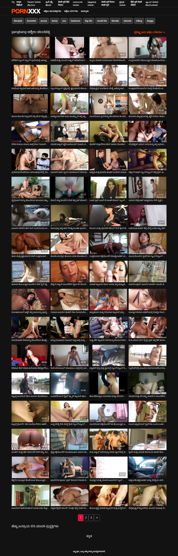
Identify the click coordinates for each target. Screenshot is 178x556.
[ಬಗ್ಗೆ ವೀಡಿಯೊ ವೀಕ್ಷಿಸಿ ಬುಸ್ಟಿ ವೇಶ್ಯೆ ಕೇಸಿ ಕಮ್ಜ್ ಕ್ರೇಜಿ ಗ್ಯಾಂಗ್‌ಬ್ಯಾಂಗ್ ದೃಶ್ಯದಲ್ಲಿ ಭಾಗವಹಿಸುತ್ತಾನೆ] (70, 411)
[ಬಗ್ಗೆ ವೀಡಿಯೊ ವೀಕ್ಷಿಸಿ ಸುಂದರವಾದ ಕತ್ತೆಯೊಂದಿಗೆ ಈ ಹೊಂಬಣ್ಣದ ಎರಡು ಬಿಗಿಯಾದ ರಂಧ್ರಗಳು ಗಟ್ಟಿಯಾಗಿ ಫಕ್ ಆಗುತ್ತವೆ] (109, 411)
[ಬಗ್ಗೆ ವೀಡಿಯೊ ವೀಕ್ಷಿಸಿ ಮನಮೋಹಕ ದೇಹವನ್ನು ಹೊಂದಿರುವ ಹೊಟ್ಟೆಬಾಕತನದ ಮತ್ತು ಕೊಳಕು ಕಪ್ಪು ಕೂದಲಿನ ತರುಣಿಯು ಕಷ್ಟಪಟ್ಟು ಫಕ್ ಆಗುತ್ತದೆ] (31, 327)
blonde (115, 20)
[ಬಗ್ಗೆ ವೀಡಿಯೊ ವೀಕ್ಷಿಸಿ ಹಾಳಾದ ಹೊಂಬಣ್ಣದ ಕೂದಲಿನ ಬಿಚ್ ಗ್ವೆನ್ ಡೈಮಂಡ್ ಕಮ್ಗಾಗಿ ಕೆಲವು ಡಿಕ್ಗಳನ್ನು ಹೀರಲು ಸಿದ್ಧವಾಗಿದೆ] (31, 271)
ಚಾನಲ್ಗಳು (85, 11)
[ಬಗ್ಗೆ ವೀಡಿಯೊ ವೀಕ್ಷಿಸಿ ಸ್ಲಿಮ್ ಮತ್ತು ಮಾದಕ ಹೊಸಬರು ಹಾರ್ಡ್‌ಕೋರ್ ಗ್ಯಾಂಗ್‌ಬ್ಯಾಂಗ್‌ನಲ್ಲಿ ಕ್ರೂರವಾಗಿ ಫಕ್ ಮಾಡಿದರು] (148, 439)
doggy (150, 20)
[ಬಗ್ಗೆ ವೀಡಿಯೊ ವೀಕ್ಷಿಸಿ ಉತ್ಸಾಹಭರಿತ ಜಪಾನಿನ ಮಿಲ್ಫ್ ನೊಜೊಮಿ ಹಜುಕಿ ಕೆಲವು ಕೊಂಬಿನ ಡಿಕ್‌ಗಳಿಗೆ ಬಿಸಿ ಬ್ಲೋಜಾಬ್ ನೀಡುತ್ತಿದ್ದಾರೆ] (148, 75)
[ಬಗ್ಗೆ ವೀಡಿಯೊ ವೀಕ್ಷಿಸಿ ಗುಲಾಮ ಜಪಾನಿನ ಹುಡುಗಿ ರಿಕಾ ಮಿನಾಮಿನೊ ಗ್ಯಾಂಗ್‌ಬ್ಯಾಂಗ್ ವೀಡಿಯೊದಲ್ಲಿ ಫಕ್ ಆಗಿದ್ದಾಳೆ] (70, 299)
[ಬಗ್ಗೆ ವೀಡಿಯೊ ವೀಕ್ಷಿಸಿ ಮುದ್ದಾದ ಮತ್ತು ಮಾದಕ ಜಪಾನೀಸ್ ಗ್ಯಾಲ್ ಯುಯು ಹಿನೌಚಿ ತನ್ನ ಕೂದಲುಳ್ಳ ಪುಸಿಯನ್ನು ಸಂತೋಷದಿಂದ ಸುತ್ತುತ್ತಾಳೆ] (109, 467)
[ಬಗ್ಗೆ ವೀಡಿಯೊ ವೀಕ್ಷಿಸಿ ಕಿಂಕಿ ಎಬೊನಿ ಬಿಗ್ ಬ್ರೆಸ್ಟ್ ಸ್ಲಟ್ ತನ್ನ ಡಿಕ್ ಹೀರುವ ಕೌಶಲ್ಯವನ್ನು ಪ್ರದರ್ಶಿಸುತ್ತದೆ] (148, 327)
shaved (127, 20)
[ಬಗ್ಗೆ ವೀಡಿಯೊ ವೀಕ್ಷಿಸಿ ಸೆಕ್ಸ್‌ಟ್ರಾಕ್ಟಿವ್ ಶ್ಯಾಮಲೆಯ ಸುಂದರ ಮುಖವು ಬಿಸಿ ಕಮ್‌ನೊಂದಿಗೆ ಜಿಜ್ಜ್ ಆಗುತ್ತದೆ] (148, 495)
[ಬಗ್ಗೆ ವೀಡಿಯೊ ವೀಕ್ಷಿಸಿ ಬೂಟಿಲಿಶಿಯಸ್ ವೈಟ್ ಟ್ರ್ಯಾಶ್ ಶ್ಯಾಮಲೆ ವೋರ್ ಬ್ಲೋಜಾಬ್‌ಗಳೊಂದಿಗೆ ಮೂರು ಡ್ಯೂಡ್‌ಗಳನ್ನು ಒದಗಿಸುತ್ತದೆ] (70, 383)
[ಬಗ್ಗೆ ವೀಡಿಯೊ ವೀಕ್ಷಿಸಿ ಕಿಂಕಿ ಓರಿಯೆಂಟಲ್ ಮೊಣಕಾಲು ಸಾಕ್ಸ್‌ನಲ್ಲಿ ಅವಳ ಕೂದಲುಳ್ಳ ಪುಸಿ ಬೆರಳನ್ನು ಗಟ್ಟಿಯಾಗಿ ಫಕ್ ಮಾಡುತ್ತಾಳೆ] (70, 355)
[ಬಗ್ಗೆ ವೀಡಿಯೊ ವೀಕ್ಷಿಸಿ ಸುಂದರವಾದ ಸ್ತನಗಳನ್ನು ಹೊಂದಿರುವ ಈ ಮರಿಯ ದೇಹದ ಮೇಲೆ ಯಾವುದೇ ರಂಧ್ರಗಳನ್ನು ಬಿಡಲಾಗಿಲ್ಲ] (109, 103)
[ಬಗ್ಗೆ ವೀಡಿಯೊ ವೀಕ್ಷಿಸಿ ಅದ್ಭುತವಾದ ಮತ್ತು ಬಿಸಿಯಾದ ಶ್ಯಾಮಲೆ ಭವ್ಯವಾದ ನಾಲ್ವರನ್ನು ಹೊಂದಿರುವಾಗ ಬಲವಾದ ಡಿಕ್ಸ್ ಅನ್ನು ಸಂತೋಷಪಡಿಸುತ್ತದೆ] (109, 299)
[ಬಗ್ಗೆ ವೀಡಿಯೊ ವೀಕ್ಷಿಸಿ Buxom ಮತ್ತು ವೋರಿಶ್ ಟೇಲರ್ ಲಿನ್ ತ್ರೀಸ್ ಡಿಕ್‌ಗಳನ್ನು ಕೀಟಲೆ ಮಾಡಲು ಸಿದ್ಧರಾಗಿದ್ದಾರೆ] (109, 215)
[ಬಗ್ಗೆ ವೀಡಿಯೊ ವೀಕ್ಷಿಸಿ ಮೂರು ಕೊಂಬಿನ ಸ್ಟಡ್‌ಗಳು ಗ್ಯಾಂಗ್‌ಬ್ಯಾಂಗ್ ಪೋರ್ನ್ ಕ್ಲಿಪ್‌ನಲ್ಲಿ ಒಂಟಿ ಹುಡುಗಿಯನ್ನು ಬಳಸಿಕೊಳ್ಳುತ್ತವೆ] (148, 243)
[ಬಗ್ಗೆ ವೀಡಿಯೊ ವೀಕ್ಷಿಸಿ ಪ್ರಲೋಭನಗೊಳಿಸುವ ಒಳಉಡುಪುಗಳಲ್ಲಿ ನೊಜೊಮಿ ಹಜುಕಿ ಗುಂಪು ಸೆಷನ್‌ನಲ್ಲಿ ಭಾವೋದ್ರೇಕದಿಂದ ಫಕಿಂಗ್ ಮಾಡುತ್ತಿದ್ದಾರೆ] (31, 159)
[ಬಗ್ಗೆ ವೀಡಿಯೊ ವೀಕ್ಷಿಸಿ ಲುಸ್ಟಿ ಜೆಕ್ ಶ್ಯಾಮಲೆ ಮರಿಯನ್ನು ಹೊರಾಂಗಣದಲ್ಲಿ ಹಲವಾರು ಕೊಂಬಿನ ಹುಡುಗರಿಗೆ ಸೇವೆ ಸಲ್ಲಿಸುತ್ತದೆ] (109, 327)
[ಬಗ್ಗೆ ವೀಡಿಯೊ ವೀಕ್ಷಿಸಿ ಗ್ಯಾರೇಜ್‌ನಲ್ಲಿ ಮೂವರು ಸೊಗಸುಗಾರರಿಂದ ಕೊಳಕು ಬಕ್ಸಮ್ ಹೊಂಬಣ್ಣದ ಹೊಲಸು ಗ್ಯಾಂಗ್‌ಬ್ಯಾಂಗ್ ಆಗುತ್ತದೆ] (148, 355)
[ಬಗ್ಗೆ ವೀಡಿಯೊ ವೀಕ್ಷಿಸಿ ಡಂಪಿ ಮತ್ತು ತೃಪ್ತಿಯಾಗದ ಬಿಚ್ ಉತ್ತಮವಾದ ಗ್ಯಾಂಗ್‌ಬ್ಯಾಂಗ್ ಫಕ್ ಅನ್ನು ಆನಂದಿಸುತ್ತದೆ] (31, 243)
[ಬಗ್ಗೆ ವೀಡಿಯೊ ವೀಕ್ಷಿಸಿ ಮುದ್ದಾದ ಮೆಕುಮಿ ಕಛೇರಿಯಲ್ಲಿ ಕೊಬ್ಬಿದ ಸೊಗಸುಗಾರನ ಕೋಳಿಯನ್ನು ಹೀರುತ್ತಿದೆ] (148, 299)
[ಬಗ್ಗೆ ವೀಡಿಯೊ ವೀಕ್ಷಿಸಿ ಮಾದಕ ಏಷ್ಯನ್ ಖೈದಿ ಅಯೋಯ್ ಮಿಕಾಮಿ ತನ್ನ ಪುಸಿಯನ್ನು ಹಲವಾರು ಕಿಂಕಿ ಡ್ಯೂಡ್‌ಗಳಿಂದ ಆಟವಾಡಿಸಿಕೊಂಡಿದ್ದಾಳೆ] (70, 131)
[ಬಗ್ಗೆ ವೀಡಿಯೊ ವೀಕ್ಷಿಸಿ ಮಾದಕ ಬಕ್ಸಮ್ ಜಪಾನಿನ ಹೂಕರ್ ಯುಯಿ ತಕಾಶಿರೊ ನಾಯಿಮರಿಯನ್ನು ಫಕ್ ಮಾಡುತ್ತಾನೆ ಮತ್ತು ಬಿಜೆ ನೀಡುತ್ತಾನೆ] (148, 271)
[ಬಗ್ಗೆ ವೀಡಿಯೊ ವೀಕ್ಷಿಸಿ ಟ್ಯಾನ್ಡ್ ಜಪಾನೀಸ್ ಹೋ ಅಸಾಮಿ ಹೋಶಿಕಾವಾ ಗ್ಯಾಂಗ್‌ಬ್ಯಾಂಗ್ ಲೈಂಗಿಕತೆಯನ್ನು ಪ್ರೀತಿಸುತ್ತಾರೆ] (31, 383)
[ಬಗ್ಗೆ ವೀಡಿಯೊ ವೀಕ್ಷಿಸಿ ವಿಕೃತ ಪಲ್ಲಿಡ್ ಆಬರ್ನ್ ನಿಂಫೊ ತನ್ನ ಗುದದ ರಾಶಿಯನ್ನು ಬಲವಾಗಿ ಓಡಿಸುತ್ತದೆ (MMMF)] (70, 495)
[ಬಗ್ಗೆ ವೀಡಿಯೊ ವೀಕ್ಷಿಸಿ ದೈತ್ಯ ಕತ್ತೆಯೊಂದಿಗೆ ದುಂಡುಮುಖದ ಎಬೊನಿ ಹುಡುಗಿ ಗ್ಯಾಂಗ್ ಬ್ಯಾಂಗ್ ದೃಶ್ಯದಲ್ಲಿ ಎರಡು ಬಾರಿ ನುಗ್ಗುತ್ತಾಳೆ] (70, 439)
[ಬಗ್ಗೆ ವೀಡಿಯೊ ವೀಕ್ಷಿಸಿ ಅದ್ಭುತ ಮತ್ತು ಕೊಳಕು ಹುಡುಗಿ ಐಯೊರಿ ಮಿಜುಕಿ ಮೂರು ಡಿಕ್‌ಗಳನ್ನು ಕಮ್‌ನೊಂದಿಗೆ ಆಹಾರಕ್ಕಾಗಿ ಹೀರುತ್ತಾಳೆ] (109, 159)
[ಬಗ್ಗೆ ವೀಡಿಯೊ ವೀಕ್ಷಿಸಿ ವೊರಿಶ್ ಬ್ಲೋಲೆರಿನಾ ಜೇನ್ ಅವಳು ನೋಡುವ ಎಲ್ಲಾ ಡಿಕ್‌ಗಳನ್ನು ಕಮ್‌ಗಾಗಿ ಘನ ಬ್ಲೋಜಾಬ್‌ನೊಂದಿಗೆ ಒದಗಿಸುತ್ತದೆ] (109, 131)
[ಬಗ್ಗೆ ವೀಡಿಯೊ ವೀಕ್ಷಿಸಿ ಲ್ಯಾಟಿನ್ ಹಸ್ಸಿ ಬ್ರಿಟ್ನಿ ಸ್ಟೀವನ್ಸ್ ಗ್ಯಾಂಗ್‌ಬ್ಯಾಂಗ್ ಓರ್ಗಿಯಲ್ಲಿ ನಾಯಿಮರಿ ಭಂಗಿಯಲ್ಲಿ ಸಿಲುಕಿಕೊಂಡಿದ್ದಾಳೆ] (109, 355)
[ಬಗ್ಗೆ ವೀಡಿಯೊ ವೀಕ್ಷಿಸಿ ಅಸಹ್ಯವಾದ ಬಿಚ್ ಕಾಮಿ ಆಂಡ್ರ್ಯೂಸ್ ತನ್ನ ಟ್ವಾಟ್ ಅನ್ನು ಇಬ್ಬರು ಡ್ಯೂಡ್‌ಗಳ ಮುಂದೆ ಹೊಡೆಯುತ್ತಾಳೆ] (70, 103)
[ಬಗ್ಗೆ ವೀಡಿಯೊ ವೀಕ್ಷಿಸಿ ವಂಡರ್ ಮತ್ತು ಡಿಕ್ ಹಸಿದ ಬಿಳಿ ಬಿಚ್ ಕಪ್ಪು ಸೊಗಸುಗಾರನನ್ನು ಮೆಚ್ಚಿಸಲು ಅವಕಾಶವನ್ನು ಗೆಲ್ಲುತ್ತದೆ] (31, 439)
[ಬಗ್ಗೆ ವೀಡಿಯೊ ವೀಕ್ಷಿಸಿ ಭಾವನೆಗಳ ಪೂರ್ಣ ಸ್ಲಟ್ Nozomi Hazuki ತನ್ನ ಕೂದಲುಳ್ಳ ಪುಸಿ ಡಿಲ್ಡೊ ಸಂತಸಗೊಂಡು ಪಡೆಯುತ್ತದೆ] (70, 467)
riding (139, 20)
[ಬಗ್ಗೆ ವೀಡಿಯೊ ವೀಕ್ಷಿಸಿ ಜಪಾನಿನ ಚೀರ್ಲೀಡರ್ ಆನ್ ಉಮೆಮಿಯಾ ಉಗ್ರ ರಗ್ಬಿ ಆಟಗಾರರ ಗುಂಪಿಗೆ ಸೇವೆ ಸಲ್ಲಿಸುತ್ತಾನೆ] (31, 215)
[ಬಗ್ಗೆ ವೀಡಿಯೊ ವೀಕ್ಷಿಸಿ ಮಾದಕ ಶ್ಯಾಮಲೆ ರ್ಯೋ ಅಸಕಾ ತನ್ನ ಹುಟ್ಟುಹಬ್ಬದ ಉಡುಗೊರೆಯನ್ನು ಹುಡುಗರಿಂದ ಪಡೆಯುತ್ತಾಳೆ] (109, 271)
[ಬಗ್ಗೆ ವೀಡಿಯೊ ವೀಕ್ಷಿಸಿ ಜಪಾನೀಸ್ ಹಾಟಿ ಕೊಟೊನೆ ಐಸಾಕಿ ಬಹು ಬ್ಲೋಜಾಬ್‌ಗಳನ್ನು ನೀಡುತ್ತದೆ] (31, 495)
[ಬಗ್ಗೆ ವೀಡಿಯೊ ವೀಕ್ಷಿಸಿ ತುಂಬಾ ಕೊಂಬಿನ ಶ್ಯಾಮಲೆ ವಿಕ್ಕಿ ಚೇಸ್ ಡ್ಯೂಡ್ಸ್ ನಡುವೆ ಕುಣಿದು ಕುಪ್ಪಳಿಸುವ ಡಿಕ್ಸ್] (31, 103)
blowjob (18, 20)
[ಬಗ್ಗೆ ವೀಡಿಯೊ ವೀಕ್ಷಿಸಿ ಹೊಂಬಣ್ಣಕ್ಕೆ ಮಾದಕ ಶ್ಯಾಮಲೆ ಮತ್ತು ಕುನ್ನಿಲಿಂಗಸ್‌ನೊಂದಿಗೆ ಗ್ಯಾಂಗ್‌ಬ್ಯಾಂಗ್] (109, 495)
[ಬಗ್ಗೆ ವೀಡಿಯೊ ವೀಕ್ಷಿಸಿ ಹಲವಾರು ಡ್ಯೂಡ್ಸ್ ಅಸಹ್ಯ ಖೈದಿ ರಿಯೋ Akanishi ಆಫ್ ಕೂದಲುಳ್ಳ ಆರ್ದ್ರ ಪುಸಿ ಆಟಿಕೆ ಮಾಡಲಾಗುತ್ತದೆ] (148, 103)
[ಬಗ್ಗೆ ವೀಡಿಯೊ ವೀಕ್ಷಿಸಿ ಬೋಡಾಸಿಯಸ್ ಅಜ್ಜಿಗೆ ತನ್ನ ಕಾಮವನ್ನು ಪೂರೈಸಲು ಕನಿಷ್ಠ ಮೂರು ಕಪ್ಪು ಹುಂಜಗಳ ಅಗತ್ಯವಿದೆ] (31, 299)
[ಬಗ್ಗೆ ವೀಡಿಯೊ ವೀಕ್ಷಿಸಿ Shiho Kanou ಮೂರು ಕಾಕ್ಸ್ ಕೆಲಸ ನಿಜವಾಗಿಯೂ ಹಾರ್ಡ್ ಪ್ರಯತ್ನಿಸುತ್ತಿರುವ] (31, 131)
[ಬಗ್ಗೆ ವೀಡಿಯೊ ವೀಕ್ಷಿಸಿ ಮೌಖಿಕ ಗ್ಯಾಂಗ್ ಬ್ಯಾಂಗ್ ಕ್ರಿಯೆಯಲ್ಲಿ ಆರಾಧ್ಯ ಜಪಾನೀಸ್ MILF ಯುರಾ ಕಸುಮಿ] (31, 47)
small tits (102, 20)
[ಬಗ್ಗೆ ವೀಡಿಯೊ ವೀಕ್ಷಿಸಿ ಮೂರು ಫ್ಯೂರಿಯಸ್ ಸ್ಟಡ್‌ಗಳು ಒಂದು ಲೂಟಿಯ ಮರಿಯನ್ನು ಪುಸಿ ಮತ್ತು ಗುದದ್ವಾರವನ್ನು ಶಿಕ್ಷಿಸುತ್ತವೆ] (148, 411)
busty (55, 20)
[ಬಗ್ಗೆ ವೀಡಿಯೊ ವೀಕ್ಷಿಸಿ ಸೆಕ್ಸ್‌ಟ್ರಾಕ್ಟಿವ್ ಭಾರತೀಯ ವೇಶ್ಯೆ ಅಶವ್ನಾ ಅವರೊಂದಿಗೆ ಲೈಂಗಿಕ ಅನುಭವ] (109, 75)
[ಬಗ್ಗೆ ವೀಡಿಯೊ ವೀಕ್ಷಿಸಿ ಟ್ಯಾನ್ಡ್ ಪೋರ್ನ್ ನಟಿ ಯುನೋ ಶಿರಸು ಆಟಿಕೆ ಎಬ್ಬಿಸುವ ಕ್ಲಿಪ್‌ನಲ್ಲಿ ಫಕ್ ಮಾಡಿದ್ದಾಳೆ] (31, 411)
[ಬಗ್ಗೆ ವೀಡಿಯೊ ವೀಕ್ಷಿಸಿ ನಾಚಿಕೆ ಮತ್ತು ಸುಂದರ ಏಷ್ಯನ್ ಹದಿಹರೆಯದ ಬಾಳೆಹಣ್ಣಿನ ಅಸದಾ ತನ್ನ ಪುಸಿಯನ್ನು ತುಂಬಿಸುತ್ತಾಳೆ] (70, 47)
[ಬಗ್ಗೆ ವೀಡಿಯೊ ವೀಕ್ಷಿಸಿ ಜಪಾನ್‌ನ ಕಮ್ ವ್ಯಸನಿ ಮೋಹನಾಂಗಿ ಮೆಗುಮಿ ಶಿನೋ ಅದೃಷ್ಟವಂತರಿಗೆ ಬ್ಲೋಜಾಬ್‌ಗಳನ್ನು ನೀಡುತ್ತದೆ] (70, 159)
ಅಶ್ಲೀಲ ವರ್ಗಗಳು (71, 11)
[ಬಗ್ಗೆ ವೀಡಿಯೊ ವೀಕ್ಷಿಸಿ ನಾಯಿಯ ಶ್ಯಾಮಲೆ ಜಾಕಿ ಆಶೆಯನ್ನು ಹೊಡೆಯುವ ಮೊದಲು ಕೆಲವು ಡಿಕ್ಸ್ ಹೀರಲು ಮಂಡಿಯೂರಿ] (31, 75)
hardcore (75, 20)
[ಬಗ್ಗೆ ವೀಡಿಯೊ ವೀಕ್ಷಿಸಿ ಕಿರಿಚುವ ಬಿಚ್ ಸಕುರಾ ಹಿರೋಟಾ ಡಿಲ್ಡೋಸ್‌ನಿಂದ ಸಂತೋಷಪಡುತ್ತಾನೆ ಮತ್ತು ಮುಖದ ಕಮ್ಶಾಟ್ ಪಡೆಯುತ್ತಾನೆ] (31, 355)
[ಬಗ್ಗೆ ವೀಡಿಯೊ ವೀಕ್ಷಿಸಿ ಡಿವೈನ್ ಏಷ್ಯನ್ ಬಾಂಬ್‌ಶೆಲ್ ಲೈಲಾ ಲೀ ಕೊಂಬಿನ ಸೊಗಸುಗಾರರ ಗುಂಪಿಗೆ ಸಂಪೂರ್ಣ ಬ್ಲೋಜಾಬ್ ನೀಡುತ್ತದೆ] (70, 271)
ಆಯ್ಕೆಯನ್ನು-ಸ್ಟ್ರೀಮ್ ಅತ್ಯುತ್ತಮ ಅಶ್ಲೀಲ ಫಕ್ (26, 11)
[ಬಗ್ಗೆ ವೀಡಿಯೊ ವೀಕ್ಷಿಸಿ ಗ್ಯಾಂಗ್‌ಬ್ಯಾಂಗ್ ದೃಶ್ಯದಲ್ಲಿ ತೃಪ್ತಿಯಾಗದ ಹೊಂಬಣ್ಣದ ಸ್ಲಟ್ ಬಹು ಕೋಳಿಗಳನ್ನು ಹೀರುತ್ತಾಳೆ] (70, 75)
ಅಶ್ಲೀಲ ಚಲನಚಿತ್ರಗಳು (52, 11)
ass (64, 20)
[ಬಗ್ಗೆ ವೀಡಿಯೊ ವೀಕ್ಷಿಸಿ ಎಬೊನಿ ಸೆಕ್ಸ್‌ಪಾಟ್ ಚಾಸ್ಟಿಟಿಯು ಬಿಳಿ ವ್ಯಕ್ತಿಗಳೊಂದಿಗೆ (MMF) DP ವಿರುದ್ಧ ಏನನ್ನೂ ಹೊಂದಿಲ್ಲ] (148, 187)
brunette (31, 20)
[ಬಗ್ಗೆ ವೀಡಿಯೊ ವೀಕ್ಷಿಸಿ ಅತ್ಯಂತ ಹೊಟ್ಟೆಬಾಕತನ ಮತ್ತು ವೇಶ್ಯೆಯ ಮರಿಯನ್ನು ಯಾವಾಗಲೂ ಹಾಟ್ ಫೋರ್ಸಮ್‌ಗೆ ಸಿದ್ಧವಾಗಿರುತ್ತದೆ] (148, 467)
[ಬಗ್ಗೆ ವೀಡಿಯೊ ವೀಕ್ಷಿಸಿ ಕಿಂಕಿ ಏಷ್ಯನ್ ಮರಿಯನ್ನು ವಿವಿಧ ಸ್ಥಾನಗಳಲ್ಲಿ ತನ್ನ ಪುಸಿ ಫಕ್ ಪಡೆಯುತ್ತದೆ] (109, 439)
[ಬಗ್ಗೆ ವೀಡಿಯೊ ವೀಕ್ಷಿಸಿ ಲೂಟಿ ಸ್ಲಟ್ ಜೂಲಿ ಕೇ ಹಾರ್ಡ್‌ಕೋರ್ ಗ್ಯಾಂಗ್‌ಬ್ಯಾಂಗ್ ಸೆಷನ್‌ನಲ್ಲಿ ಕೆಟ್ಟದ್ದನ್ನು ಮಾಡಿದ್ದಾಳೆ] (109, 187)
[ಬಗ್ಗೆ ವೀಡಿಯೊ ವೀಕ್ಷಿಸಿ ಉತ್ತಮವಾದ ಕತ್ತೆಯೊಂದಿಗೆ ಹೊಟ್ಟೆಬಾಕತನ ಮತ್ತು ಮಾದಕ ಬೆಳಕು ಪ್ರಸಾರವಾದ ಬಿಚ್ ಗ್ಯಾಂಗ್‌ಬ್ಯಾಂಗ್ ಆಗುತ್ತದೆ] (109, 243)
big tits (88, 20)
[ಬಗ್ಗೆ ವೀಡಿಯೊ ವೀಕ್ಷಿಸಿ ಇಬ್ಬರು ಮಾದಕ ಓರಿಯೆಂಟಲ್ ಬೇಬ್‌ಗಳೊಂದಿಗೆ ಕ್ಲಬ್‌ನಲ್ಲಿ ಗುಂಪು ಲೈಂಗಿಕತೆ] (109, 47)
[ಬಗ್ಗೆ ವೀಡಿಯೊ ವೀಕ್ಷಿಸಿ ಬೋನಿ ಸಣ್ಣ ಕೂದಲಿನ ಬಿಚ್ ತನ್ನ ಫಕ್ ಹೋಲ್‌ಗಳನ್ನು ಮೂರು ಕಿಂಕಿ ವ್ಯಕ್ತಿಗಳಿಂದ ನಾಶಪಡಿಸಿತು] (70, 187)
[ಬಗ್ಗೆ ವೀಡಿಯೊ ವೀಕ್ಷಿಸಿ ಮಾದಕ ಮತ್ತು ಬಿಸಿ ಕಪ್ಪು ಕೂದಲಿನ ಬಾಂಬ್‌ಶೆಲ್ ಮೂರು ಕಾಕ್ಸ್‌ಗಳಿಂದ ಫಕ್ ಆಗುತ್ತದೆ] (148, 383)
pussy (44, 20)
